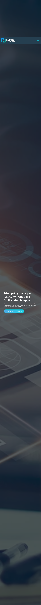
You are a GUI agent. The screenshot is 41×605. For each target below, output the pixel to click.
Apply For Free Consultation (14, 286)
